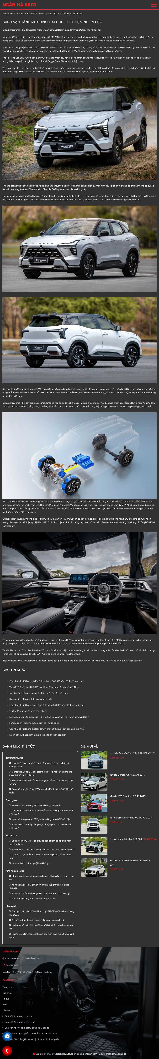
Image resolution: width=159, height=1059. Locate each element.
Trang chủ (7, 987)
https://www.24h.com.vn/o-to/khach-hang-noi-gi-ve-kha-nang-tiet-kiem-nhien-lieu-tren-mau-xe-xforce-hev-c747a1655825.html (76, 660)
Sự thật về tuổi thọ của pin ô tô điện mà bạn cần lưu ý (36, 920)
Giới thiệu (7, 993)
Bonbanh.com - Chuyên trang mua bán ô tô (104, 1054)
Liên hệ (6, 1010)
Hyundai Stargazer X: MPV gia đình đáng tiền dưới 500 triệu (39, 819)
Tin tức (5, 998)
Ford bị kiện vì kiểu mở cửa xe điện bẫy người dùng (33, 723)
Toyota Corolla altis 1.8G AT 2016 (127, 774)
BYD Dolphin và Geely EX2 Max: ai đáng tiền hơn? (34, 805)
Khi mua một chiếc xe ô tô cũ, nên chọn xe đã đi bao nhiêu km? (41, 849)
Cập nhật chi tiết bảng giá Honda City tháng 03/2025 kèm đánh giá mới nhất (45, 729)
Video (5, 1004)
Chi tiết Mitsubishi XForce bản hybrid (26, 711)
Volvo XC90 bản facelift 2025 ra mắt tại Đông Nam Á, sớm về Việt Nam (43, 687)
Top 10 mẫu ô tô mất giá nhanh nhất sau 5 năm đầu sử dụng (37, 693)
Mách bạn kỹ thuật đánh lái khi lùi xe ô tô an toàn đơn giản (36, 735)
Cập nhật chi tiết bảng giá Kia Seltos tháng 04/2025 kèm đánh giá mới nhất (45, 681)
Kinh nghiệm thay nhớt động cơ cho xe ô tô (29, 699)
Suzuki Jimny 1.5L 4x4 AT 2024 (126, 839)
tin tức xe (20, 13)
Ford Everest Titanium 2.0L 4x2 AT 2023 (131, 817)
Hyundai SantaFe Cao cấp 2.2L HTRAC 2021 (133, 753)
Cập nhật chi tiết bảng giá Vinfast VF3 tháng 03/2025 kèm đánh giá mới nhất (45, 705)
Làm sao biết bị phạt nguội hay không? (29, 863)
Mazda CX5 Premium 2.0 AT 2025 (127, 796)
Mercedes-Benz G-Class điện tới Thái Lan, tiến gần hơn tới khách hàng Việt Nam (48, 717)
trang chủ (7, 13)
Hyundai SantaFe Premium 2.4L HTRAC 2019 (130, 862)
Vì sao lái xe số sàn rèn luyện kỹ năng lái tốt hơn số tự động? (40, 893)
